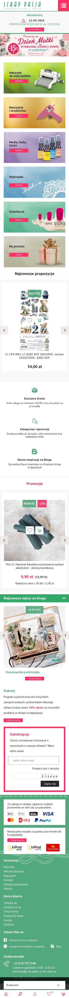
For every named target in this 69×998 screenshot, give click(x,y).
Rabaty (8, 888)
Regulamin (10, 875)
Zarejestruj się (12, 907)
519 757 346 (24, 963)
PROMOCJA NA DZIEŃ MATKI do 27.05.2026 (35, 24)
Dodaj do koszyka (39, 320)
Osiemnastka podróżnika (23, 672)
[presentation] (4, 330)
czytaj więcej (34, 29)
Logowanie (34, 994)
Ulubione (9, 924)
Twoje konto (11, 911)
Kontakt (8, 880)
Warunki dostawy (14, 871)
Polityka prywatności (16, 884)
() (49, 992)
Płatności (9, 867)
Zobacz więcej (34, 400)
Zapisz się (50, 783)
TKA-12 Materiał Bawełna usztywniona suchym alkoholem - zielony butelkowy (34, 566)
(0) (63, 994)
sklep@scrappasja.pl (25, 977)
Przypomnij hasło (13, 916)
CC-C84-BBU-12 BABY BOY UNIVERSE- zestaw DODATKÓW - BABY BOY (34, 355)
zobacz (34, 77)
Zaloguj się (10, 903)
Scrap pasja (30, 5)
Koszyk (8, 920)
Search (20, 994)
